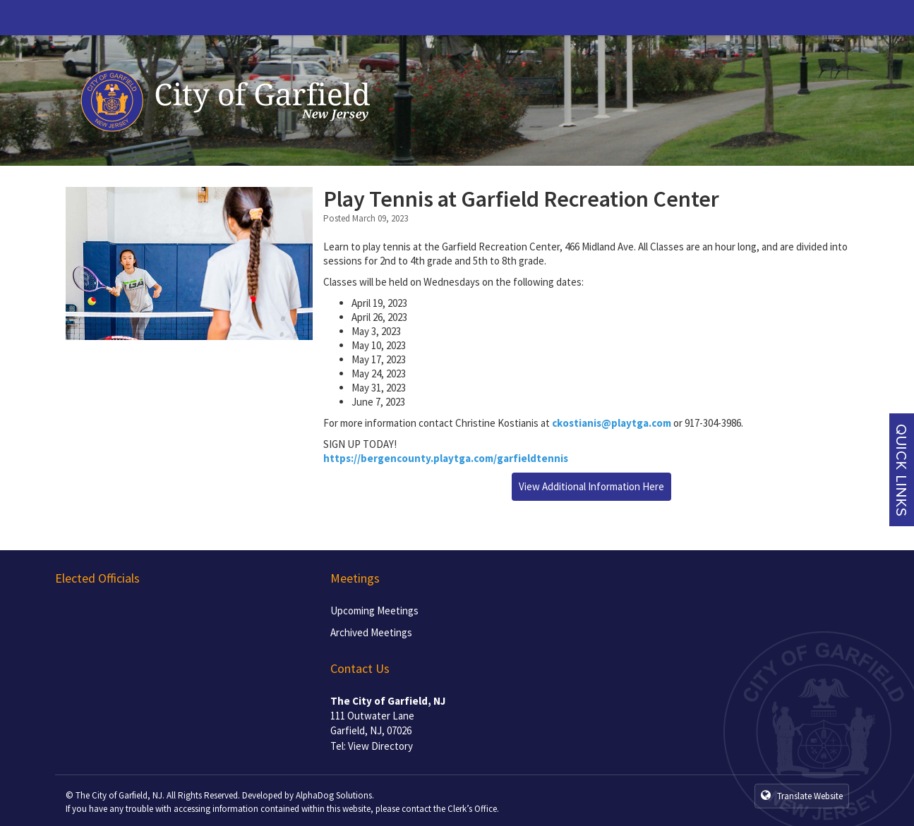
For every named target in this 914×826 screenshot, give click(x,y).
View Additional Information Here (591, 486)
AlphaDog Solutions (334, 795)
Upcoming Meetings (374, 610)
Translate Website (802, 795)
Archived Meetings (371, 632)
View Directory (380, 746)
